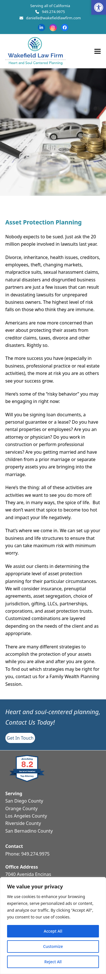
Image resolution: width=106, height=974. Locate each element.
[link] (98, 7)
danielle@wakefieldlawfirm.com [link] (53, 17)
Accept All (53, 931)
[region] (53, 925)
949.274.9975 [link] (53, 11)
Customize (53, 946)
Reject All (53, 961)
